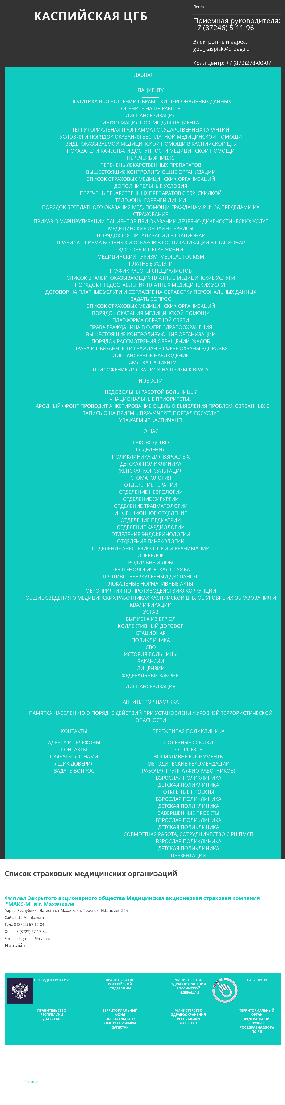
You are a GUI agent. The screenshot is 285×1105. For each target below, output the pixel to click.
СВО (151, 647)
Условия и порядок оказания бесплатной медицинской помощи (151, 136)
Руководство (151, 442)
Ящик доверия (74, 763)
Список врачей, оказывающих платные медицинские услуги (150, 278)
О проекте (188, 749)
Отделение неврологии (151, 492)
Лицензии (151, 668)
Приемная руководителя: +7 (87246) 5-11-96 (236, 24)
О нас (150, 431)
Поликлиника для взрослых (151, 456)
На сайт (15, 945)
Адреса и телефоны (74, 742)
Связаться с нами (74, 756)
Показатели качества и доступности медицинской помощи (151, 151)
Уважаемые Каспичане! (150, 420)
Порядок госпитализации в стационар (151, 235)
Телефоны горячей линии (150, 200)
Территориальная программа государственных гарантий (150, 129)
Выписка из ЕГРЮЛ (151, 619)
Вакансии (150, 661)
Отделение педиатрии (151, 520)
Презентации (188, 855)
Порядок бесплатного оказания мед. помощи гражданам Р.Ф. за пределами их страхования (151, 211)
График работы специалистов (151, 270)
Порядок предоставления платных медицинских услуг (151, 285)
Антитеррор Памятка (151, 701)
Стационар (151, 633)
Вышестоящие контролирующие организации (151, 172)
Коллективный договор (151, 626)
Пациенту (151, 90)
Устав (150, 612)
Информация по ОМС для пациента (150, 122)
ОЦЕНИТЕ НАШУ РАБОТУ (150, 108)
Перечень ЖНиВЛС (150, 158)
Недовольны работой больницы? (151, 392)
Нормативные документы (188, 756)
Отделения (150, 449)
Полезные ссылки (188, 742)
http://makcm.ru (29, 917)
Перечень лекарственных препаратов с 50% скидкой (151, 193)
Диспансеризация (151, 115)
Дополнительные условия (150, 186)
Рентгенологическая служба (151, 569)
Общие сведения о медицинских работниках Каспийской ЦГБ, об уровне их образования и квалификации (150, 601)
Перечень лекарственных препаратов (150, 165)
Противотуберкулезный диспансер (151, 576)
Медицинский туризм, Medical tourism (150, 256)
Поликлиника (151, 640)
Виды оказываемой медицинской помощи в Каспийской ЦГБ (150, 143)
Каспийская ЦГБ (91, 16)
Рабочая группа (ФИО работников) (188, 770)
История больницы (150, 654)
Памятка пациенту (150, 362)
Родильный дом (150, 562)
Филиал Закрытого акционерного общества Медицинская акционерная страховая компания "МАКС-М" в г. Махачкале (135, 900)
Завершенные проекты (188, 813)
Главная (142, 75)
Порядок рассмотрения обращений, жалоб (151, 341)
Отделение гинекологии (150, 541)
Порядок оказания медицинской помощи (151, 313)
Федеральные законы (151, 675)
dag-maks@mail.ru (33, 938)
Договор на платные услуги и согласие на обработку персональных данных (150, 292)
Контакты (74, 731)
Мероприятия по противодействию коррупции (150, 590)
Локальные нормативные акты (150, 583)
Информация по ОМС (115, 1081)
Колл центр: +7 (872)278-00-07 (232, 63)
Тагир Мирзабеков (163, 1094)
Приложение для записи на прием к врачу (151, 369)
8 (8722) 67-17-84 (29, 924)
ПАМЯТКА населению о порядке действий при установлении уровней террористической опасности (150, 716)
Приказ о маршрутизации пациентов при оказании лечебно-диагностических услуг (151, 221)
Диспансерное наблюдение (151, 355)
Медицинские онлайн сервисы (151, 228)
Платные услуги (151, 263)
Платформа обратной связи (150, 320)
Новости (151, 380)
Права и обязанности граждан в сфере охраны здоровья (151, 348)
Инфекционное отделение (150, 513)
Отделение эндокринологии (150, 534)
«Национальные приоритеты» (150, 399)
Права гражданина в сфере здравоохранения (150, 327)
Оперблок (150, 555)
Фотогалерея (170, 1081)
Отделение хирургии (151, 499)
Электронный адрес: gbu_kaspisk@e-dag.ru (221, 45)
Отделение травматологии (151, 506)
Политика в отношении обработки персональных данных (150, 101)
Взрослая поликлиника (188, 777)
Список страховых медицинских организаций (151, 179)
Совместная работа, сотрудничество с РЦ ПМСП (189, 834)
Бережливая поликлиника (189, 731)
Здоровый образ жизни (150, 249)
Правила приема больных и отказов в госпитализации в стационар (151, 242)
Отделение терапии (150, 485)
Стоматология (150, 478)
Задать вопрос (151, 299)
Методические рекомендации (189, 763)
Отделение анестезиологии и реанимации (151, 548)
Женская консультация (151, 470)
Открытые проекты (188, 792)
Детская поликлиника (150, 463)
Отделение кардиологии (151, 527)
